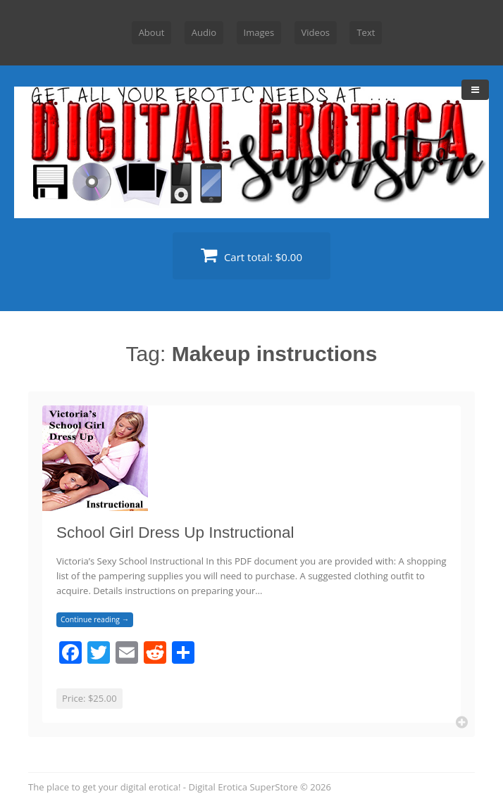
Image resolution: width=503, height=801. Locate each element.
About (152, 32)
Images (259, 32)
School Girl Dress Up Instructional (175, 532)
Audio (204, 32)
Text (365, 32)
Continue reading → (95, 619)
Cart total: (251, 255)
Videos (316, 32)
